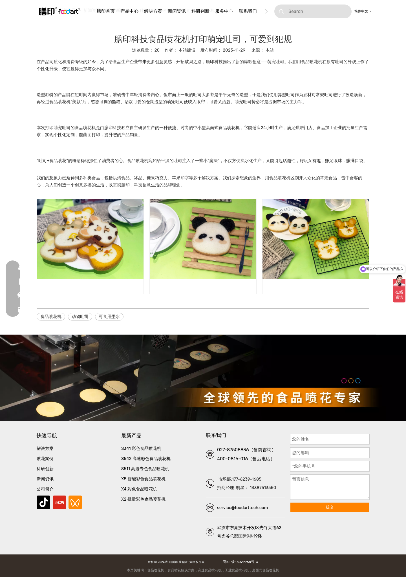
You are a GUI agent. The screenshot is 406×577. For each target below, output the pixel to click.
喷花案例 (45, 458)
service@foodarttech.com (242, 507)
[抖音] (43, 502)
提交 (330, 507)
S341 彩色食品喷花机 (141, 448)
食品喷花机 (50, 316)
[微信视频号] (75, 502)
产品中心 (129, 11)
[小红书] (59, 502)
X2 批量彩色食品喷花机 (143, 499)
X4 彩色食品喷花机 (139, 489)
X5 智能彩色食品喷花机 (143, 478)
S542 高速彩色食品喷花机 (146, 458)
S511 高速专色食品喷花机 (145, 468)
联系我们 (248, 11)
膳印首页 (106, 11)
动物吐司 (80, 316)
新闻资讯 (177, 11)
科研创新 (200, 11)
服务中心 (224, 11)
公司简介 (45, 489)
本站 (269, 50)
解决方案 (153, 11)
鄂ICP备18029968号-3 (239, 562)
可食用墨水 (109, 316)
